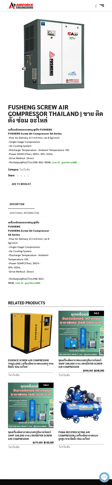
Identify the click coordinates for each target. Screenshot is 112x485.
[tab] (21, 204)
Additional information (24, 213)
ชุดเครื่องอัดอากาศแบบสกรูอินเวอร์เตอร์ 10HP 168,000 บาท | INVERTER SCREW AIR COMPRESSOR (30, 435)
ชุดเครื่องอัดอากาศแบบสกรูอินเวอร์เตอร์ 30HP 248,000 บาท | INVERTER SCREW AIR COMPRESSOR (80, 363)
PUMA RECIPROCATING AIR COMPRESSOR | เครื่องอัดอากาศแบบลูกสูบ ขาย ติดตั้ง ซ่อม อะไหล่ (78, 435)
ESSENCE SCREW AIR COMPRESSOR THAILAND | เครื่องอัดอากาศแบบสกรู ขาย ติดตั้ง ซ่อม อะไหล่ (30, 363)
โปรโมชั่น (25, 169)
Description (17, 204)
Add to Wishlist (21, 184)
